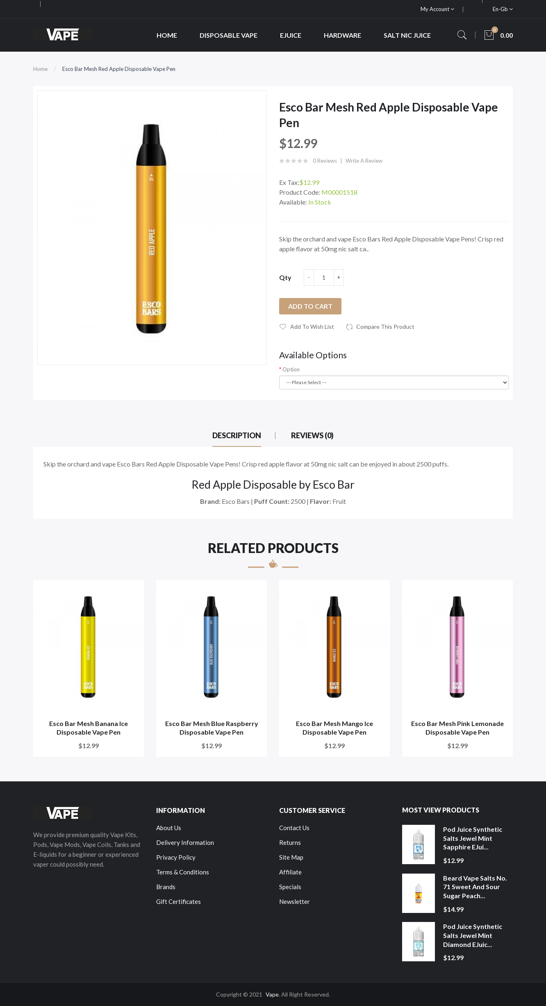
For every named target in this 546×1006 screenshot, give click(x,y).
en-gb (503, 9)
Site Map (291, 857)
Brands (165, 886)
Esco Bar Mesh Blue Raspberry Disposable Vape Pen (211, 727)
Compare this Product (385, 326)
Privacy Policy (176, 857)
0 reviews (325, 160)
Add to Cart (310, 306)
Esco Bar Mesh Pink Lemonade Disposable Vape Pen (457, 727)
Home (40, 69)
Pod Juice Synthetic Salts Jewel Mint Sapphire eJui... (472, 838)
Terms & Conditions (182, 872)
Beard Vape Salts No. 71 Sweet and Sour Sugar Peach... (475, 886)
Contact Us (294, 827)
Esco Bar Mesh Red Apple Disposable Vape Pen (118, 69)
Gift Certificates (178, 901)
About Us (168, 827)
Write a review (364, 160)
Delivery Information (185, 842)
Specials (290, 886)
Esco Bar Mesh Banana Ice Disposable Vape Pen (88, 727)
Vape (272, 994)
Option (291, 369)
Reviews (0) (312, 435)
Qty (285, 277)
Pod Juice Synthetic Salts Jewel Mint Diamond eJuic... (472, 935)
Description (236, 435)
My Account (437, 9)
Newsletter (294, 901)
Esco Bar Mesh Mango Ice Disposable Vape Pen (334, 727)
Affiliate (290, 872)
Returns (290, 842)
